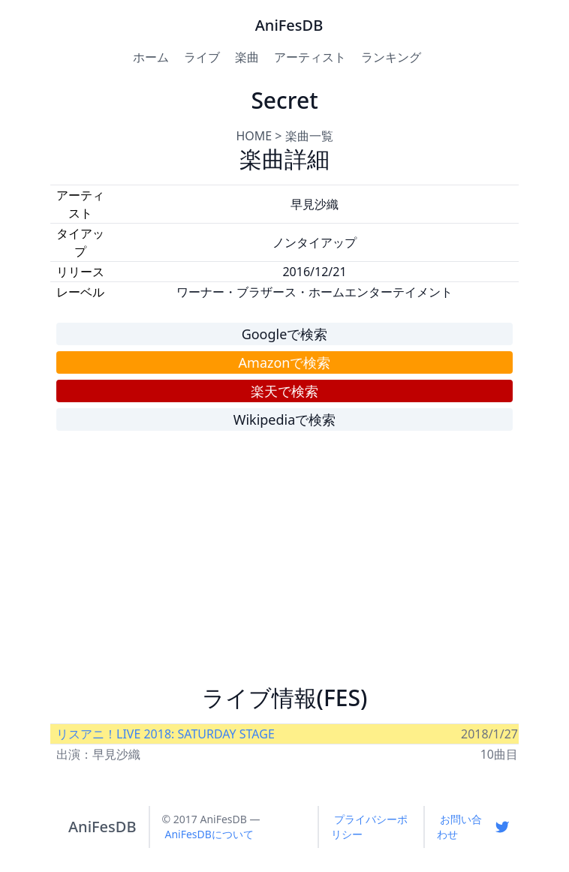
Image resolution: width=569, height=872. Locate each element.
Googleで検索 (285, 334)
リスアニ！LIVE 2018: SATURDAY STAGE (165, 734)
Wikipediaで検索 (284, 419)
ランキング (391, 57)
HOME (254, 136)
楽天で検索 (284, 391)
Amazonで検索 (285, 362)
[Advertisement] (284, 564)
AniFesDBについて (209, 834)
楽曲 (247, 57)
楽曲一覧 (309, 136)
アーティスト (310, 57)
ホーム (151, 57)
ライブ (202, 57)
